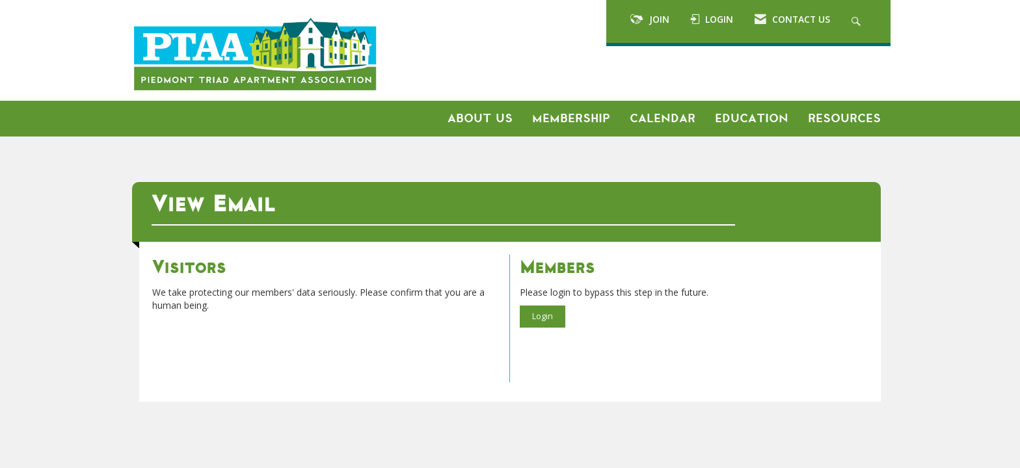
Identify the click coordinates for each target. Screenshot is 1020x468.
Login (542, 316)
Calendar (662, 118)
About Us (480, 118)
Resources (844, 118)
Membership (571, 118)
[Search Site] (857, 21)
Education (751, 118)
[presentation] (251, 343)
